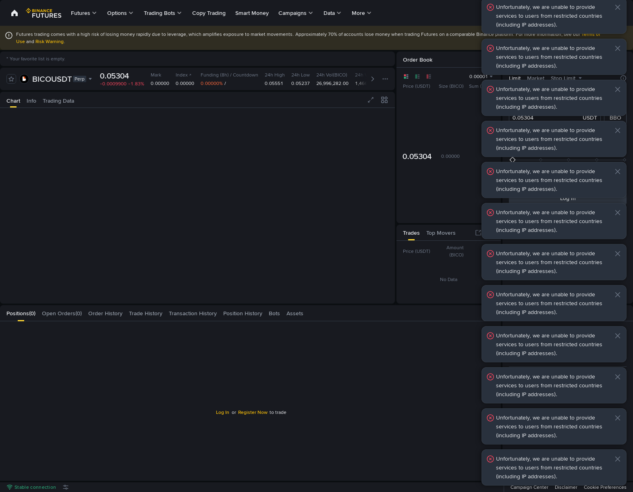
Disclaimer (566, 487)
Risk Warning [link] (49, 41)
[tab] (13, 99)
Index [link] (184, 75)
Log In (222, 412)
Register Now (253, 412)
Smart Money (252, 13)
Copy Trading (209, 13)
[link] (14, 13)
